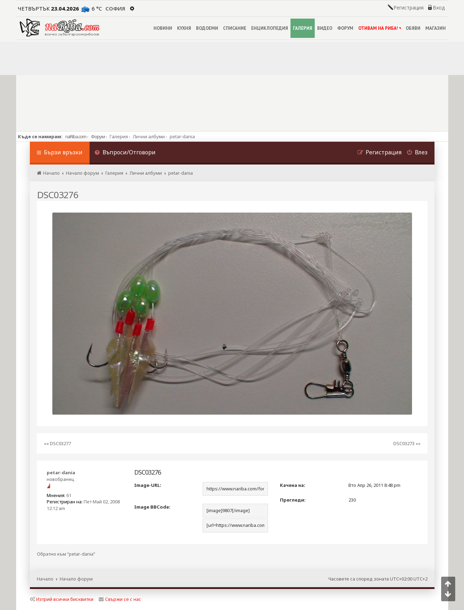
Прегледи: (293, 500)
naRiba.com (75, 136)
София (115, 8)
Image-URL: (147, 485)
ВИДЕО (324, 28)
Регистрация (408, 8)
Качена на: (292, 485)
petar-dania (61, 472)
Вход (439, 8)
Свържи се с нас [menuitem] (120, 599)
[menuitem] (125, 153)
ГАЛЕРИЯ (302, 28)
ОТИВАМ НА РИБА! (379, 28)
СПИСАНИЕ (234, 28)
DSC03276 (57, 194)
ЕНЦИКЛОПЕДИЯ (269, 28)
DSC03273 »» (406, 443)
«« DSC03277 (57, 443)
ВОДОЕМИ (207, 28)
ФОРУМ (345, 28)
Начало (45, 579)
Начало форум (76, 579)
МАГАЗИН (435, 28)
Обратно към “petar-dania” (66, 554)
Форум (98, 136)
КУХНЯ (184, 28)
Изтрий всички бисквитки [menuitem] (61, 599)
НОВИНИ (162, 28)
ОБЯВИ (413, 28)
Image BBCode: (152, 507)
